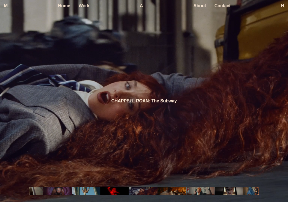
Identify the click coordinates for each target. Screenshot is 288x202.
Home (64, 5)
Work (83, 5)
